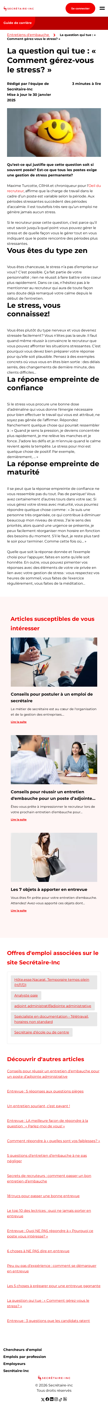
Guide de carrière (18, 23)
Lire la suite (19, 722)
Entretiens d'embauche (28, 35)
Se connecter (80, 8)
